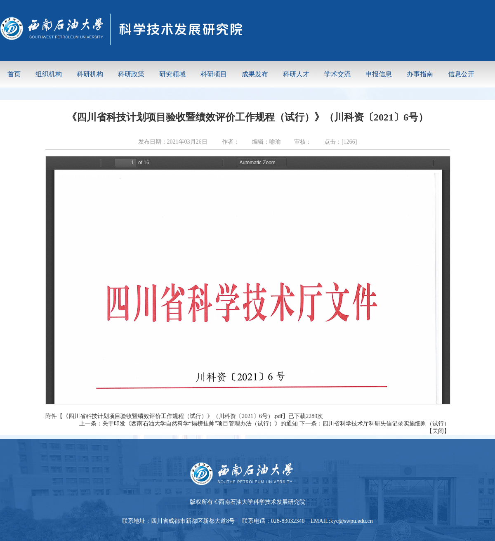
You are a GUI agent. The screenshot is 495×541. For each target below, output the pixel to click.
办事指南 (420, 74)
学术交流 (337, 74)
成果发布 (255, 74)
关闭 (438, 431)
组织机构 (48, 74)
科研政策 (131, 74)
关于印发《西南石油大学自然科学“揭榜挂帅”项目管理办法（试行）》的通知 (200, 424)
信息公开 (461, 74)
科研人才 (296, 74)
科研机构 (90, 74)
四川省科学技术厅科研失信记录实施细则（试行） (386, 424)
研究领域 (172, 74)
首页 (14, 74)
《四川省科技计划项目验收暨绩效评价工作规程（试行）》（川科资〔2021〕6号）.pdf (173, 416)
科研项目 (213, 74)
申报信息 (378, 74)
